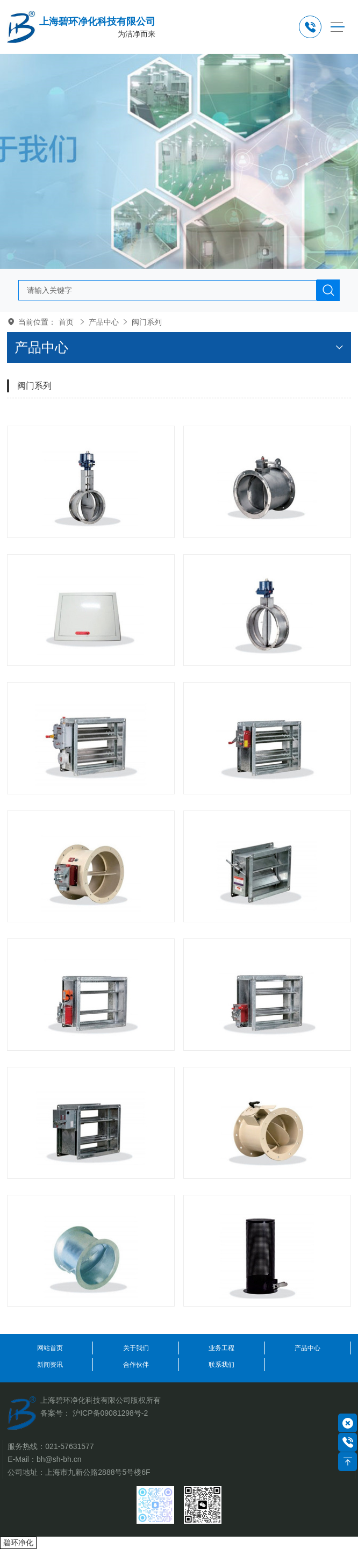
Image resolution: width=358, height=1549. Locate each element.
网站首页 (50, 1348)
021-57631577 (69, 1446)
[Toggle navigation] (337, 27)
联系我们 (221, 1364)
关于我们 (136, 1348)
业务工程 (221, 1348)
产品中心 (104, 322)
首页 (66, 322)
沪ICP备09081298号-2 (110, 1413)
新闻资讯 (50, 1364)
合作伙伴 (136, 1364)
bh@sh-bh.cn (59, 1459)
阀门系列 (147, 322)
